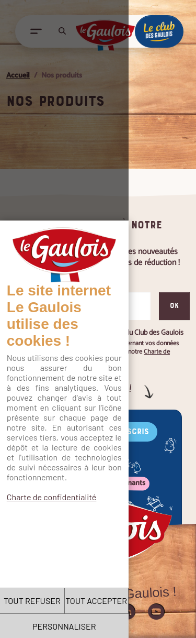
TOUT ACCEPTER (147, 601)
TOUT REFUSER (48, 601)
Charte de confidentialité (52, 242)
